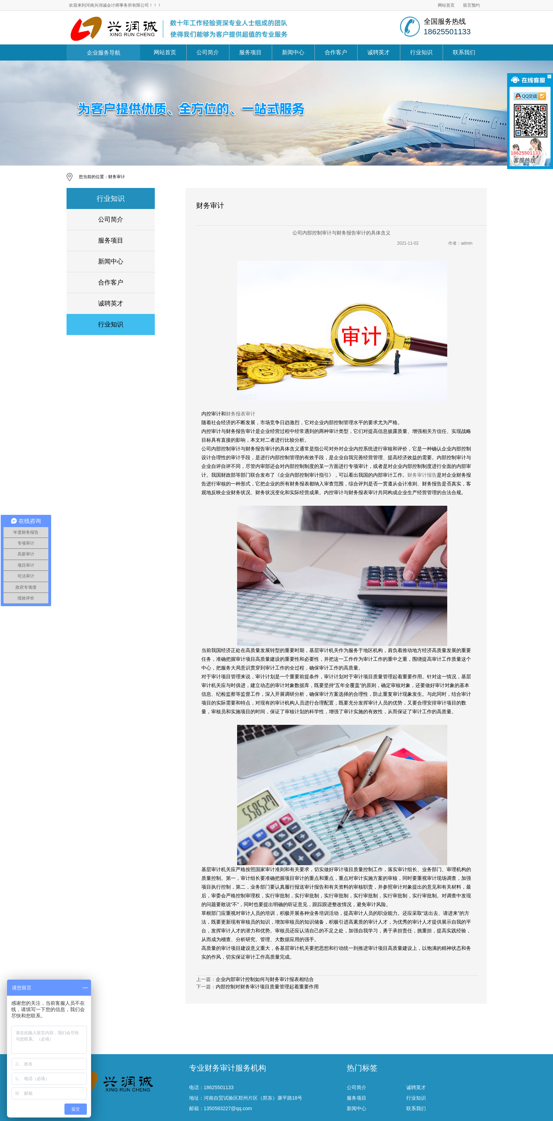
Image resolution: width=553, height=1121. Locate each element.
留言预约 (471, 5)
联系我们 (464, 52)
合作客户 (336, 52)
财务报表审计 (240, 413)
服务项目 (250, 52)
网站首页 (446, 5)
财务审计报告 (422, 475)
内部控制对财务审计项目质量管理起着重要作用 (267, 986)
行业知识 (421, 52)
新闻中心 (293, 52)
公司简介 (207, 52)
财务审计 (116, 176)
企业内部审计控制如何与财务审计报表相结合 (265, 979)
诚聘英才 (378, 52)
